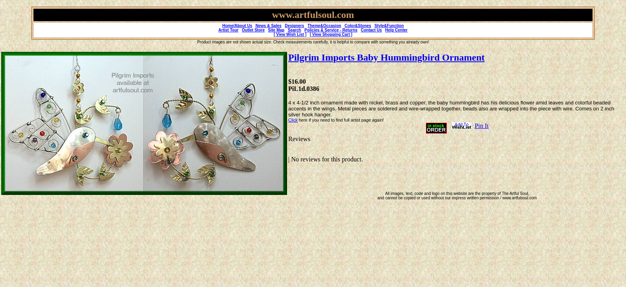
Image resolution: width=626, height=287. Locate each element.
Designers (294, 26)
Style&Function (389, 26)
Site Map (276, 30)
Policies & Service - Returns (331, 30)
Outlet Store (253, 30)
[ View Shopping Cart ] (331, 34)
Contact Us (371, 30)
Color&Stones (358, 26)
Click (292, 120)
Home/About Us (237, 26)
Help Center (396, 30)
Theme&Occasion (324, 26)
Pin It (482, 125)
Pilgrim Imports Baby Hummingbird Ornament (386, 57)
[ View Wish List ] (290, 34)
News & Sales (268, 26)
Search (294, 30)
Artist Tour (228, 30)
